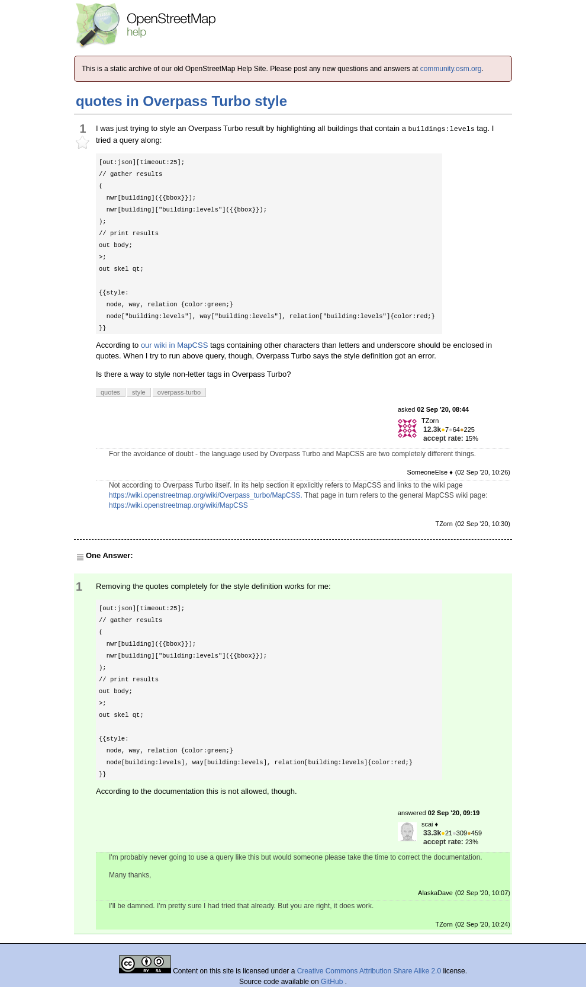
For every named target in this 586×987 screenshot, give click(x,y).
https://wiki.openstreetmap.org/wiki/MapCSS (178, 505)
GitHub (333, 982)
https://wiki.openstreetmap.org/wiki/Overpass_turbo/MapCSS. (205, 495)
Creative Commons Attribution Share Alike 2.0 (369, 971)
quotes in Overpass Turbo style (181, 101)
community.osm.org (451, 69)
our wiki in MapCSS (174, 345)
